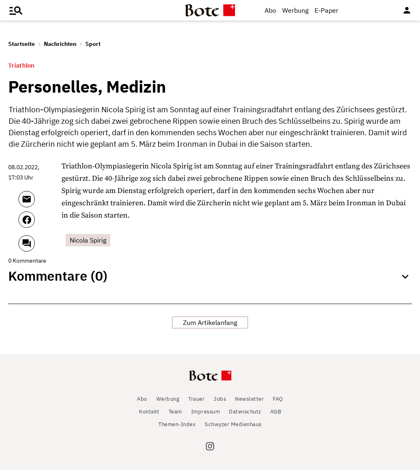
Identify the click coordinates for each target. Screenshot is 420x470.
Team (175, 411)
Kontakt (149, 411)
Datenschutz (245, 411)
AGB (275, 411)
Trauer (196, 398)
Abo (270, 10)
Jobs (220, 398)
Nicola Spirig (88, 240)
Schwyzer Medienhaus (233, 424)
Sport (92, 44)
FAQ (278, 398)
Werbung (295, 10)
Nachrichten (60, 44)
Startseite (21, 44)
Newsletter (249, 398)
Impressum (205, 411)
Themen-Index (177, 424)
